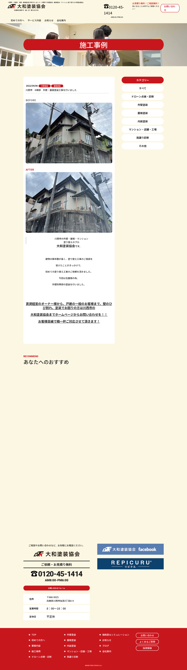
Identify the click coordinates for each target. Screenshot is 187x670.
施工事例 (36, 651)
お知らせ (48, 20)
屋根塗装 (143, 113)
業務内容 (36, 645)
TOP (34, 634)
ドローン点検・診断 (142, 96)
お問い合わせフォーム (56, 588)
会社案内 (61, 20)
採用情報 (147, 648)
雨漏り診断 (142, 137)
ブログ (105, 645)
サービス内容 (34, 20)
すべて (142, 88)
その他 (142, 146)
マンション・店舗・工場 (143, 129)
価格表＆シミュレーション (115, 634)
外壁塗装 (143, 104)
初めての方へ (17, 20)
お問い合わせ (169, 8)
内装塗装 (143, 121)
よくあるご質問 (147, 641)
